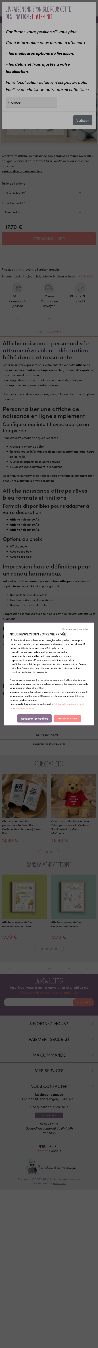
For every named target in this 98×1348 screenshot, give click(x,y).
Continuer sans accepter (75, 629)
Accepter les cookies (34, 718)
